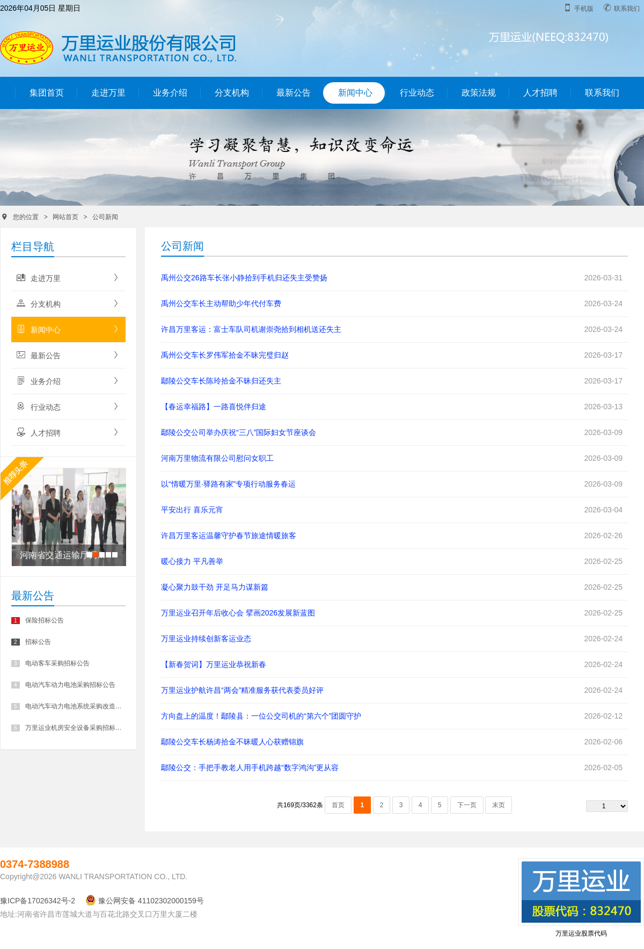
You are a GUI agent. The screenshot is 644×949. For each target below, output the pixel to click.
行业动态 (417, 92)
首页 (338, 805)
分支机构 (232, 92)
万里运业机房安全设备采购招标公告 (67, 727)
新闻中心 (355, 92)
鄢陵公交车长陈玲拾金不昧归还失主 (221, 380)
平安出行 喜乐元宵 (192, 509)
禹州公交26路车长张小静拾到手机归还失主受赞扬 (244, 277)
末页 (498, 805)
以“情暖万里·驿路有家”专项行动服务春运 (228, 484)
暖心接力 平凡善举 (192, 561)
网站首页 (65, 217)
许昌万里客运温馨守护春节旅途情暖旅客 (228, 535)
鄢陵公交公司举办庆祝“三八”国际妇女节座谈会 (238, 432)
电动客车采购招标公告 (50, 663)
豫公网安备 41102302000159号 (144, 900)
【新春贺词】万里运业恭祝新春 (213, 664)
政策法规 (479, 92)
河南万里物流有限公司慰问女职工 (217, 458)
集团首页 (47, 92)
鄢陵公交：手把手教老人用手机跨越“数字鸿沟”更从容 (250, 767)
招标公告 (31, 642)
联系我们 (621, 8)
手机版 (579, 8)
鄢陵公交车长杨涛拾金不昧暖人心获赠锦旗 (232, 741)
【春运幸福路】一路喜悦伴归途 (213, 406)
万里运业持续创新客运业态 (206, 638)
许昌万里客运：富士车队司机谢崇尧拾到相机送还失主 (251, 329)
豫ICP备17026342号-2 (37, 900)
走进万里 (108, 92)
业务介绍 (170, 92)
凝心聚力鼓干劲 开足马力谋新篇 (214, 587)
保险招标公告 (37, 620)
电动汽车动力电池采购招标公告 (63, 685)
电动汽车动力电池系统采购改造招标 (67, 706)
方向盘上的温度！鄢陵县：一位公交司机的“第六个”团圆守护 (261, 716)
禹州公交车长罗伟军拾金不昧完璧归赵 (225, 355)
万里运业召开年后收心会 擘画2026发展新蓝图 (238, 612)
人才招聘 (540, 92)
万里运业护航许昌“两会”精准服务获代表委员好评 (242, 690)
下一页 (467, 805)
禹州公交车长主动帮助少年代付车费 (221, 303)
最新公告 (293, 92)
